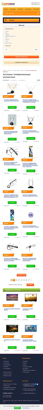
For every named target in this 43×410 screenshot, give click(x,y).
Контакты (36, 9)
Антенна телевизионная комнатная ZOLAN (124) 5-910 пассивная (31, 131)
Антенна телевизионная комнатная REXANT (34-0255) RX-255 (29, 259)
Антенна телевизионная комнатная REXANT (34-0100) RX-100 (11, 132)
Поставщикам (7, 368)
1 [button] (24, 157)
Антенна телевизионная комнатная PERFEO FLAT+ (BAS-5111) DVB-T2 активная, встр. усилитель (30, 165)
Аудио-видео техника (18, 70)
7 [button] (28, 157)
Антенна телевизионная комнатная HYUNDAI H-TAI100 (31, 226)
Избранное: (35, 4)
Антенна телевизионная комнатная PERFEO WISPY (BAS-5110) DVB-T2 (11, 227)
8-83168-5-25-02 (29, 386)
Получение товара (27, 366)
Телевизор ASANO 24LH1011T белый (12, 309)
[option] (12, 88)
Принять (17, 408)
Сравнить (18, 110)
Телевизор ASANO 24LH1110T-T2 (12, 340)
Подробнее (25, 408)
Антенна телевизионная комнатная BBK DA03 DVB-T (30, 195)
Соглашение (26, 372)
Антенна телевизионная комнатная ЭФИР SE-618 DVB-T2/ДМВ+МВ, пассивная (31, 100)
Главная (4, 70)
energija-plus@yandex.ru (29, 393)
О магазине (28, 9)
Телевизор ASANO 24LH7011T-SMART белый (29, 340)
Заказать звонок (8, 372)
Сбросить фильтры (21, 56)
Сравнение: (35, 2)
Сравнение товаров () (21, 62)
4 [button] (26, 157)
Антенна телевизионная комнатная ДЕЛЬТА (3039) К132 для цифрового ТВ (11, 196)
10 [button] (30, 157)
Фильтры (28, 25)
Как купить (6, 361)
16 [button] (34, 157)
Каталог (9, 20)
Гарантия (20, 9)
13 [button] (32, 157)
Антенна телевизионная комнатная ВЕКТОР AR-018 (11, 100)
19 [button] (36, 157)
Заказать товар (7, 375)
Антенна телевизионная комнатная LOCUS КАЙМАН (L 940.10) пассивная (12, 259)
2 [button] (12, 189)
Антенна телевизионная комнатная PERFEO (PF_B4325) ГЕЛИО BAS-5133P (12, 163)
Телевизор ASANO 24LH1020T (28, 309)
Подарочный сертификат (29, 370)
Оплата (6, 9)
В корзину (12, 107)
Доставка (13, 9)
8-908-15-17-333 (29, 384)
